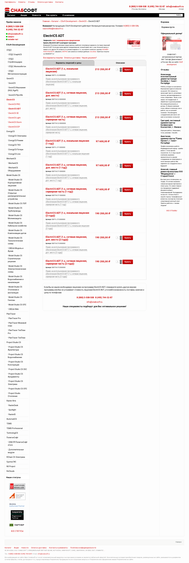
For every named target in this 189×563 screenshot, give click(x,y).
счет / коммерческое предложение (66, 40)
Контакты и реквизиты (58, 548)
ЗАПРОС (65, 52)
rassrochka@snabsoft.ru (53, 29)
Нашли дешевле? (89, 58)
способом (93, 52)
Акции (16, 548)
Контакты (59, 2)
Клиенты (21, 2)
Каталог (55, 21)
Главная (46, 21)
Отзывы (31, 2)
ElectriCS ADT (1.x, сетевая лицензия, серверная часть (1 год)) (66, 190)
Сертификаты (10, 2)
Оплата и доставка (45, 2)
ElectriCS (82, 21)
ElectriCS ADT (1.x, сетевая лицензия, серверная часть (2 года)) (66, 262)
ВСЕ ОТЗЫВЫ (172, 211)
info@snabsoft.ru (175, 6)
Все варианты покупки (53, 58)
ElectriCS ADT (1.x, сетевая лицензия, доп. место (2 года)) (66, 238)
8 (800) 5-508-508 (137, 6)
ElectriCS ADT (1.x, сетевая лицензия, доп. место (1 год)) (66, 166)
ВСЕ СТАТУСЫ (17, 531)
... (104, 550)
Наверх (179, 542)
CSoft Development (69, 21)
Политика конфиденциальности (83, 548)
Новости (24, 548)
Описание (120, 63)
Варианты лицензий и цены (68, 63)
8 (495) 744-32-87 (156, 6)
